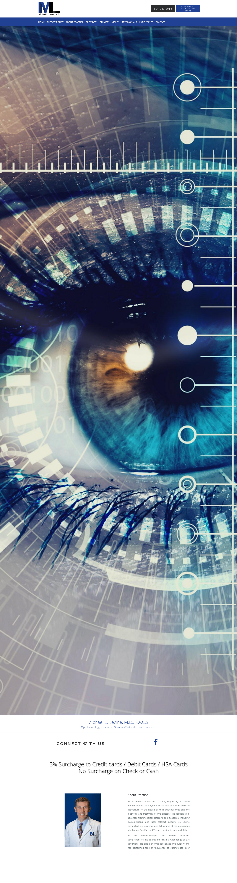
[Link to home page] (48, 8)
